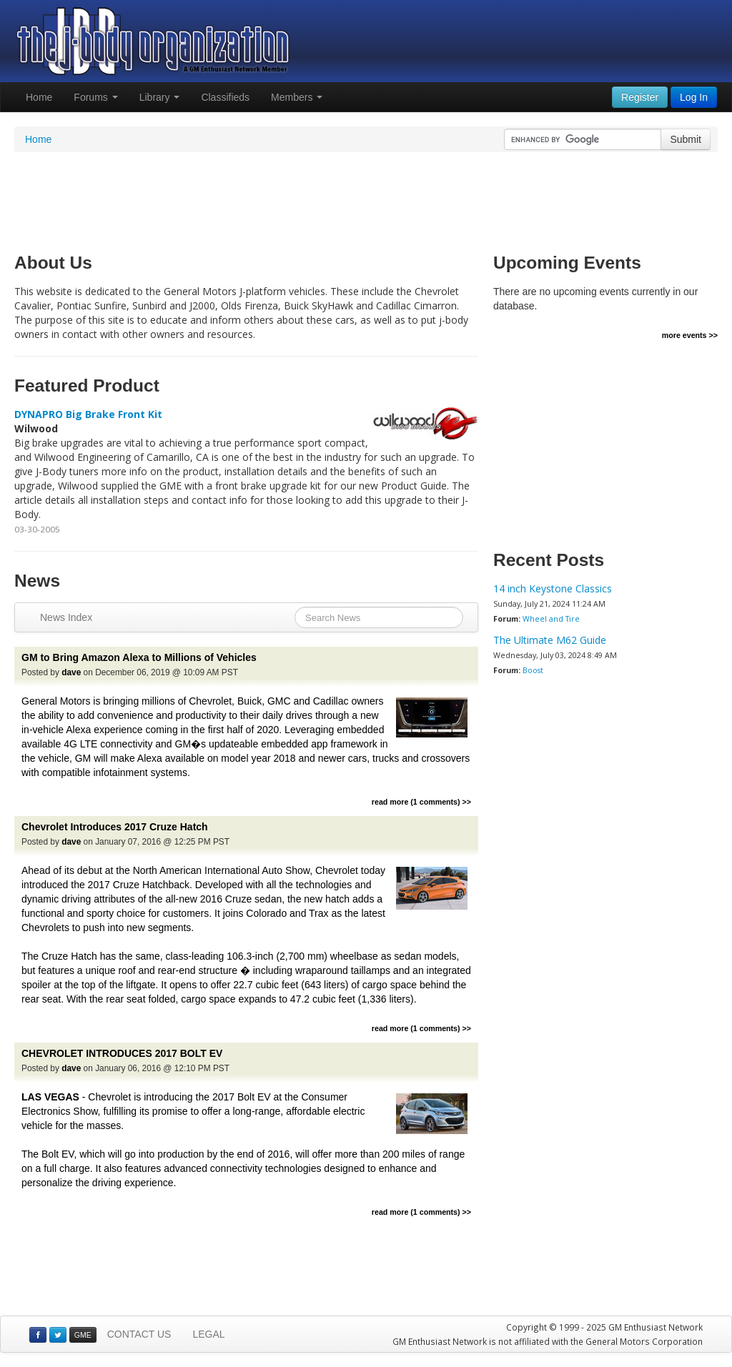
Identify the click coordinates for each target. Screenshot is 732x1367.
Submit (685, 139)
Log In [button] (694, 97)
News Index (66, 617)
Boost (533, 670)
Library (159, 97)
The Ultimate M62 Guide (549, 640)
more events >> (690, 335)
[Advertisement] (366, 198)
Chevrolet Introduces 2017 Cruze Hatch (114, 826)
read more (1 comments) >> (421, 801)
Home (39, 97)
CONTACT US (139, 1334)
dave (71, 672)
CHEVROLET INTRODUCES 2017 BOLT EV (121, 1053)
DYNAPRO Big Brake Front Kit (88, 414)
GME (83, 1335)
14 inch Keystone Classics (552, 588)
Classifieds (225, 97)
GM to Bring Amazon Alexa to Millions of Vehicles (139, 657)
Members (296, 97)
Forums (95, 97)
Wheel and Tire (551, 619)
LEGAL (208, 1334)
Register (639, 97)
